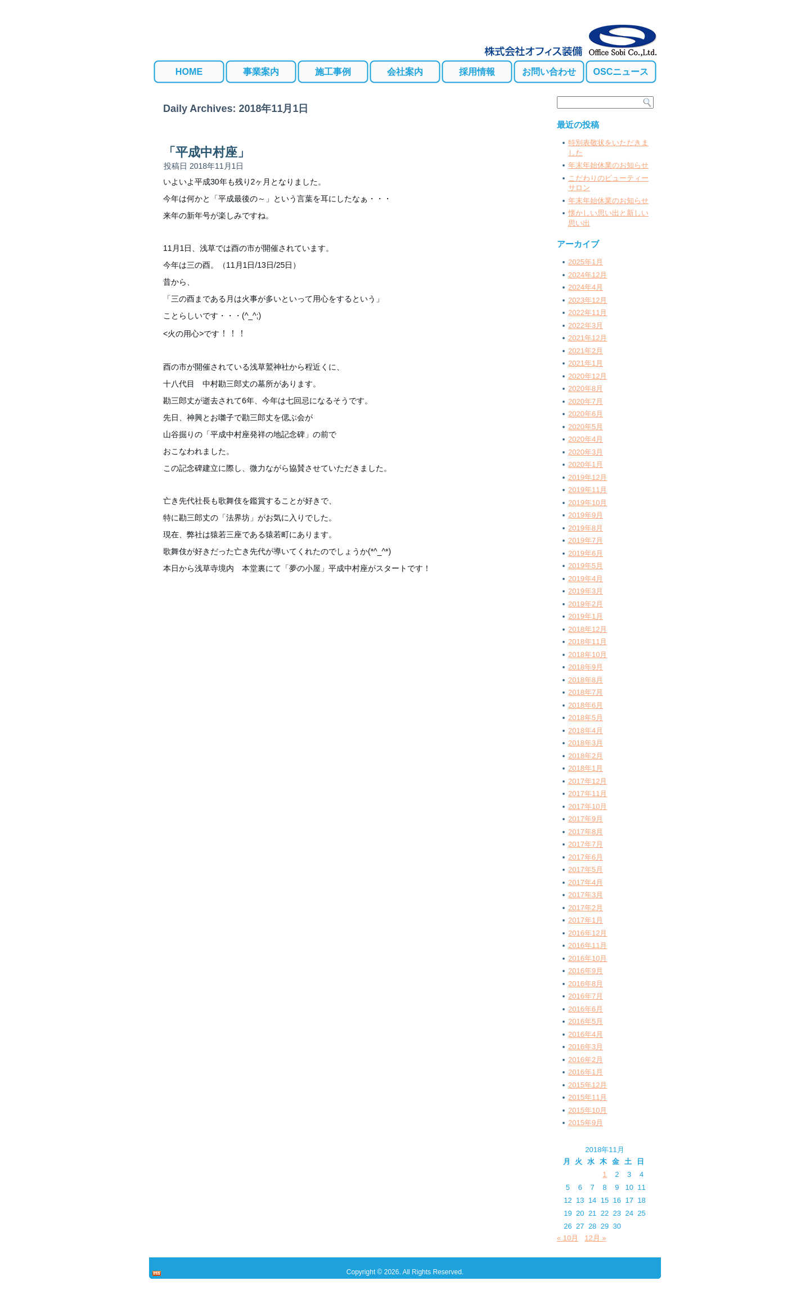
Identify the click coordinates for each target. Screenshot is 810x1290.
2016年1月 (585, 1072)
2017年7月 (585, 844)
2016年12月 (587, 933)
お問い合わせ (549, 71)
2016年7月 (585, 996)
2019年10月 (587, 502)
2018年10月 (587, 654)
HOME (189, 71)
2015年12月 (587, 1085)
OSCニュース (621, 71)
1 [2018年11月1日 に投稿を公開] (604, 1174)
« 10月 (567, 1238)
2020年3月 (585, 452)
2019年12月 (587, 477)
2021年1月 (585, 363)
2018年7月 (585, 692)
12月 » (595, 1238)
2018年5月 (585, 717)
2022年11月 (587, 312)
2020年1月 (585, 464)
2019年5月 (585, 565)
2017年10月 (587, 806)
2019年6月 (585, 553)
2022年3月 (585, 325)
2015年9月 (585, 1122)
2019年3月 (585, 591)
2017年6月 (585, 857)
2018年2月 (585, 756)
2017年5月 (585, 869)
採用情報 (477, 71)
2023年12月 (587, 300)
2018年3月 (585, 743)
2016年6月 (585, 1009)
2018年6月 (585, 705)
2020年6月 (585, 414)
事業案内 (261, 71)
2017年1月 (585, 920)
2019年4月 (585, 578)
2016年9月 (585, 971)
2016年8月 (585, 983)
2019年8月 (585, 528)
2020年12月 (587, 376)
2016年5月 (585, 1021)
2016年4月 (585, 1034)
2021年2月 (585, 351)
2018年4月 (585, 730)
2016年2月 (585, 1059)
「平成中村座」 (206, 152)
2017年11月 (587, 793)
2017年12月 (587, 781)
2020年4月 (585, 439)
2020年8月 (585, 388)
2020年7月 (585, 401)
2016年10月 (587, 958)
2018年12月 (587, 629)
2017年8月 (585, 832)
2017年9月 (585, 819)
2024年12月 (587, 275)
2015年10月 (587, 1110)
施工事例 (333, 71)
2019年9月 (585, 515)
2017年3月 (585, 895)
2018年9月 (585, 667)
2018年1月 (585, 768)
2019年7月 (585, 540)
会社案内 (405, 71)
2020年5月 (585, 426)
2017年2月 (585, 908)
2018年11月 (587, 641)
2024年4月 (585, 287)
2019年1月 (585, 616)
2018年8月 (585, 680)
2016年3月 (585, 1046)
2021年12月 (587, 338)
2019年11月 (587, 490)
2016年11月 (587, 945)
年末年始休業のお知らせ (608, 165)
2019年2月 (585, 604)
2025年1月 (585, 262)
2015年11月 (587, 1097)
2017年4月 (585, 882)
